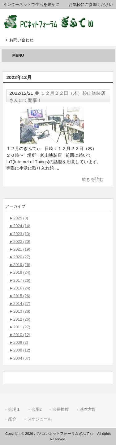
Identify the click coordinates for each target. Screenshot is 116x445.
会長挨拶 (61, 409)
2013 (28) (19, 311)
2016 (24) (19, 288)
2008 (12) (19, 350)
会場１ (14, 409)
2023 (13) (19, 233)
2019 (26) (19, 264)
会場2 (37, 409)
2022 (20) (19, 241)
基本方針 (88, 409)
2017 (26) (19, 280)
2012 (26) (19, 319)
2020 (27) (19, 257)
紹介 (12, 419)
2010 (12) (19, 334)
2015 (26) (19, 295)
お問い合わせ (21, 40)
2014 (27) (19, 303)
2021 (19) (19, 249)
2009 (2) (18, 342)
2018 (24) (19, 272)
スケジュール (40, 419)
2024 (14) (19, 225)
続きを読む (93, 179)
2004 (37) (19, 358)
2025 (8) (18, 218)
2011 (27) (19, 327)
